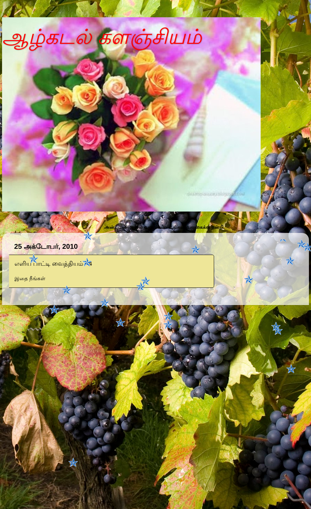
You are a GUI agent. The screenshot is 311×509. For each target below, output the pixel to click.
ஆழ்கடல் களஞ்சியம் (102, 36)
